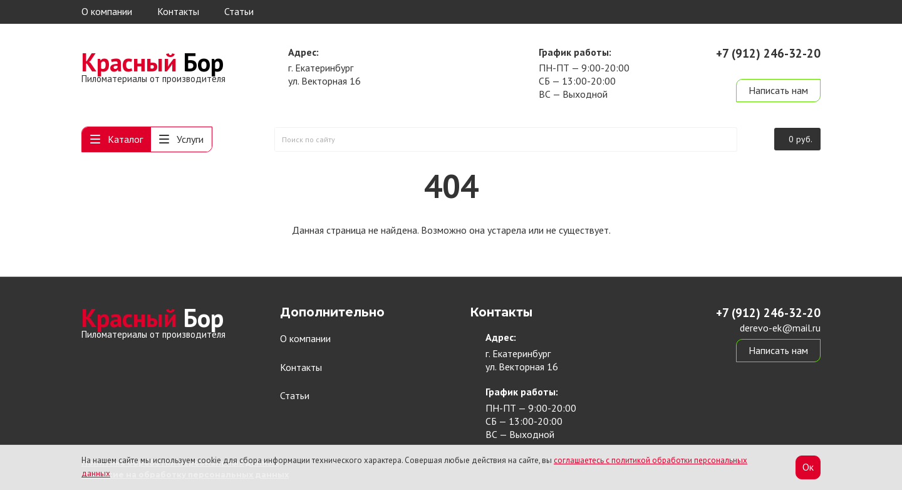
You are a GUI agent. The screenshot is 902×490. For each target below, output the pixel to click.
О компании (106, 11)
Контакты (178, 11)
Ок (808, 467)
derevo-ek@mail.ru (780, 67)
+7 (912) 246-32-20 (768, 53)
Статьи (239, 11)
